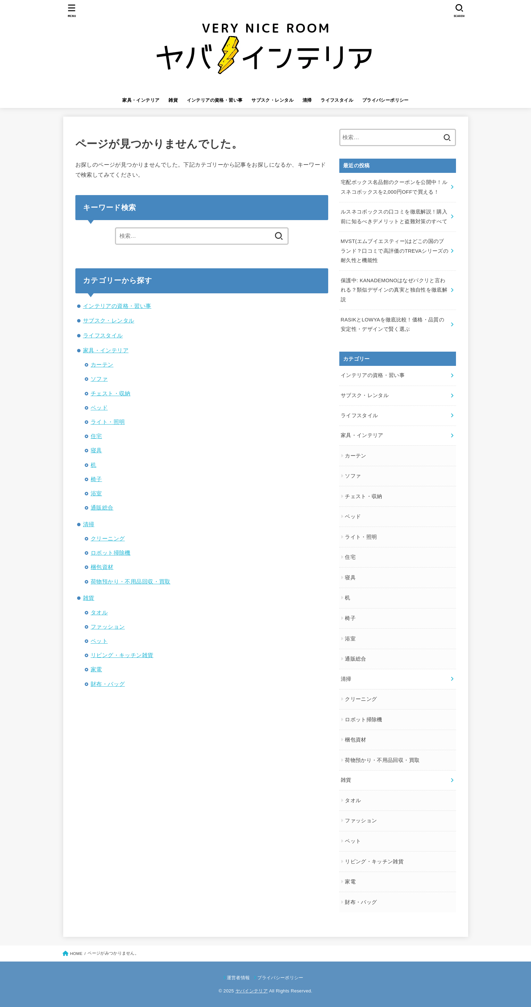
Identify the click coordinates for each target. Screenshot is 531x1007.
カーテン (102, 364)
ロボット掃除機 (111, 552)
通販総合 (102, 507)
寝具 (96, 450)
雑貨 (173, 100)
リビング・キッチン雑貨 (122, 655)
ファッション (108, 626)
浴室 (96, 493)
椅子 (96, 479)
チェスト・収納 (111, 393)
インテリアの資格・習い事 (215, 100)
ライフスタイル (337, 100)
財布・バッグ (108, 684)
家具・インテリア (140, 100)
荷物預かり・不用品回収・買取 (131, 581)
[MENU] (71, 10)
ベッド (99, 407)
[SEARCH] (459, 10)
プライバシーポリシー (385, 100)
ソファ (99, 379)
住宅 (96, 436)
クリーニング (108, 538)
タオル (99, 612)
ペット (99, 641)
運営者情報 (238, 977)
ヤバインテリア (251, 990)
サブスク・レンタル (272, 100)
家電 (96, 669)
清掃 (307, 100)
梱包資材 (102, 567)
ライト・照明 (108, 422)
